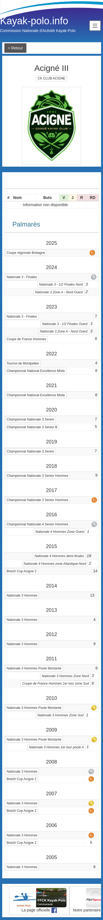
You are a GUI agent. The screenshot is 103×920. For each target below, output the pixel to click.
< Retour (15, 48)
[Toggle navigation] (95, 25)
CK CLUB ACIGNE (51, 78)
